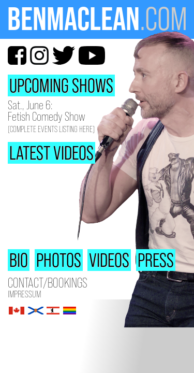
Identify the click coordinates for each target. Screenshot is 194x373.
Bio (18, 260)
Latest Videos (51, 153)
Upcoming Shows (61, 85)
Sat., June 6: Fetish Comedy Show (46, 110)
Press (155, 260)
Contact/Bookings (47, 283)
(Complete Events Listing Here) (51, 129)
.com (163, 19)
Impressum (24, 294)
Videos (109, 260)
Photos (59, 260)
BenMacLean (73, 18)
